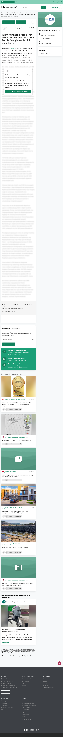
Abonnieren (8, 22)
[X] (28, 719)
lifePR (23, 716)
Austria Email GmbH (10, 471)
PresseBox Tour (7, 2)
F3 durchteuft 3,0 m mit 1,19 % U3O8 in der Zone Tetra (16, 440)
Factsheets (4, 703)
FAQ (23, 683)
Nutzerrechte (25, 709)
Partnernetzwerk (26, 679)
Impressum (25, 712)
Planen (45, 679)
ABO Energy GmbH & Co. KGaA (13, 544)
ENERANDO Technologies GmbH (13, 507)
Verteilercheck (25, 714)
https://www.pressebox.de (10, 687)
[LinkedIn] (24, 719)
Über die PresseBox (28, 676)
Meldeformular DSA (27, 707)
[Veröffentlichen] (59, 663)
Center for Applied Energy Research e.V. (15, 399)
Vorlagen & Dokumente (7, 707)
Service (24, 685)
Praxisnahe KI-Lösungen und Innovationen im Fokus (13, 630)
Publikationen (4, 705)
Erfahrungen (25, 681)
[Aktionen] (32, 22)
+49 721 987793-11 (8, 683)
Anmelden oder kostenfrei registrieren (19, 91)
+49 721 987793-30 (8, 681)
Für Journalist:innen (48, 687)
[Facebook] (22, 719)
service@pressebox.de (26, 659)
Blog (2, 709)
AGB (23, 701)
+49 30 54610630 (45, 38)
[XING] (30, 719)
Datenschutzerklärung (28, 703)
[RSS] (26, 719)
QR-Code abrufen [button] (45, 53)
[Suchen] (43, 7)
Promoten (45, 683)
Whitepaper (4, 701)
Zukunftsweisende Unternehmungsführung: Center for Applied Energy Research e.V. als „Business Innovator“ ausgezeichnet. (16, 404)
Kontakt (21, 22)
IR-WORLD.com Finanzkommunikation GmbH (17, 437)
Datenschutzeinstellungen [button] (29, 705)
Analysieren (46, 685)
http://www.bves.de (46, 43)
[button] (3, 409)
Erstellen (45, 681)
